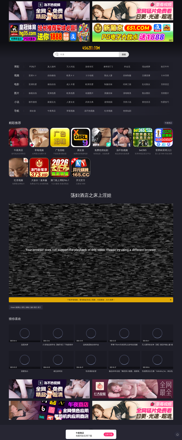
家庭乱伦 (52, 102)
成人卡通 (70, 84)
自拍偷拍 (52, 75)
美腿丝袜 (108, 93)
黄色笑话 (146, 102)
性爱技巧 (165, 102)
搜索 (124, 54)
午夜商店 (52, 110)
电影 (16, 84)
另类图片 (165, 93)
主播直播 (146, 75)
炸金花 (127, 66)
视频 (16, 75)
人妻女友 (70, 102)
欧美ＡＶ (70, 75)
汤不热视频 (89, 110)
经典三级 (127, 84)
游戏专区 (89, 66)
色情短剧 (127, 110)
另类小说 (127, 102)
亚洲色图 (52, 93)
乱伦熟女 (146, 84)
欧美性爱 (89, 84)
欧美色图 (70, 93)
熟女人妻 (108, 75)
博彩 (16, 66)
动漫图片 (89, 93)
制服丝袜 (108, 84)
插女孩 (33, 110)
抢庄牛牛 (165, 66)
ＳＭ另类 (165, 75)
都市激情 (33, 102)
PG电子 (32, 66)
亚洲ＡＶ (33, 75)
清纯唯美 (127, 93)
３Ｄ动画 (89, 75)
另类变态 (165, 84)
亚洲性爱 (33, 84)
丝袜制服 (127, 75)
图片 (16, 93)
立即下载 (108, 434)
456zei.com (91, 48)
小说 (16, 102)
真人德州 (52, 66)
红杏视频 (108, 110)
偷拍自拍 (52, 84)
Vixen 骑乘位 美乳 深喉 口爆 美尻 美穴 (26, 307)
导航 (16, 110)
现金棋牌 (146, 66)
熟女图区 (146, 93)
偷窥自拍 (33, 93)
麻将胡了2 (108, 66)
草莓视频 (70, 110)
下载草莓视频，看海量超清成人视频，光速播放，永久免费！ (119, 299)
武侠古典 (89, 102)
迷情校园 (108, 102)
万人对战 (70, 66)
